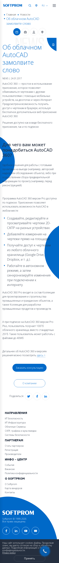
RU (43, 5)
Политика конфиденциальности (21, 473)
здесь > (41, 355)
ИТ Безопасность (14, 418)
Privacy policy (9, 552)
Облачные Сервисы (15, 426)
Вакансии (10, 469)
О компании (29, 383)
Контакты (10, 492)
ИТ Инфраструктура (15, 422)
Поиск (30, 5)
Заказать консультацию (29, 367)
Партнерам (14, 440)
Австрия (37, 5)
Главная (11, 14)
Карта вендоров (13, 488)
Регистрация (11, 449)
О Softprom (15, 479)
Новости (25, 14)
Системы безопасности (17, 434)
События (9, 464)
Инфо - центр (16, 459)
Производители (13, 454)
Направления (16, 413)
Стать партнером (14, 445)
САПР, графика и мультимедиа (20, 430)
